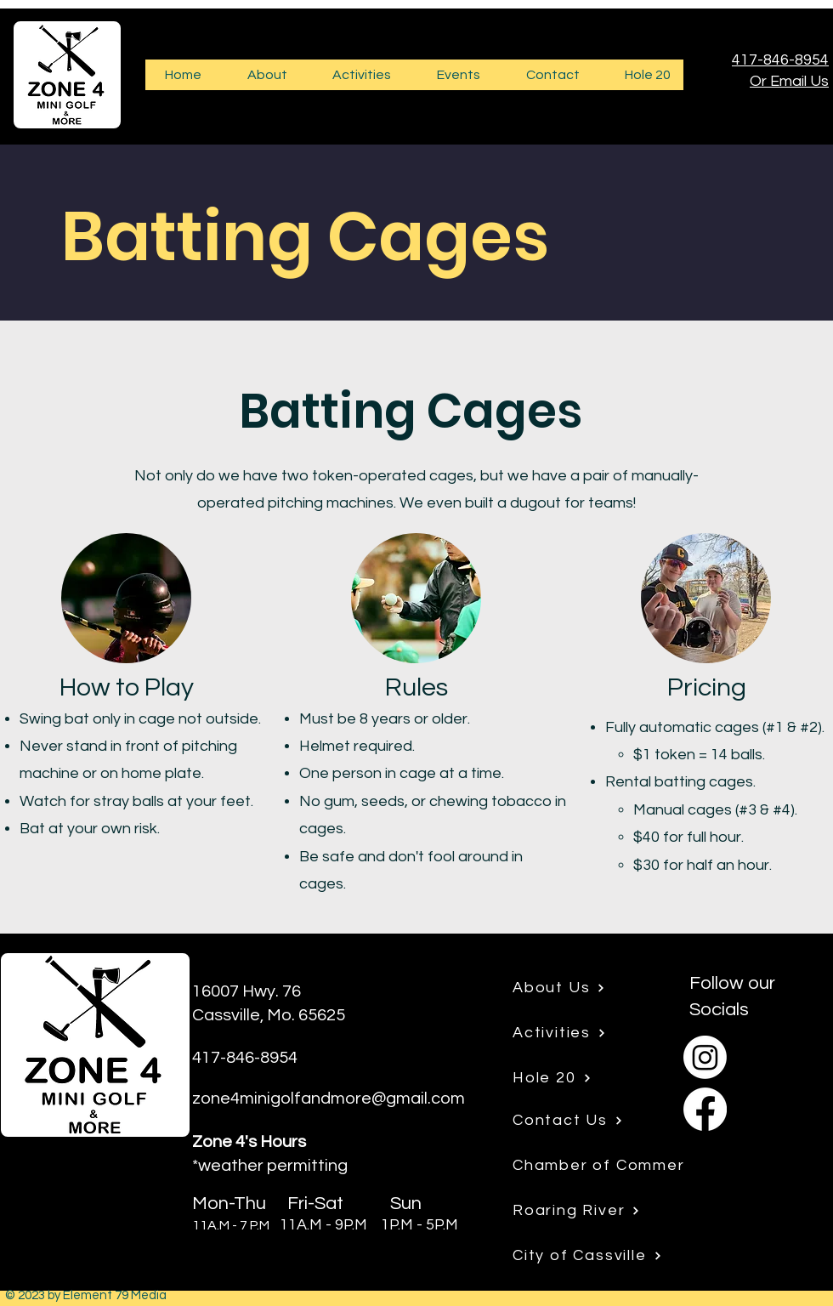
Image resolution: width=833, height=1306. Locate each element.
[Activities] (579, 1033)
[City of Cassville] (598, 1256)
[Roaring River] (579, 1211)
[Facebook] (705, 1109)
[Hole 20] (579, 1078)
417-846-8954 (780, 60)
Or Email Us (789, 81)
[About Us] (579, 988)
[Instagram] (705, 1057)
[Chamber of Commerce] (623, 1166)
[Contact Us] (579, 1121)
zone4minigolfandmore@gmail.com (328, 1098)
